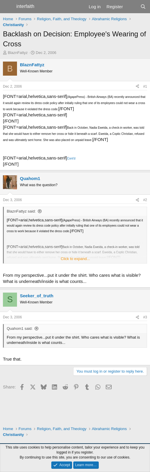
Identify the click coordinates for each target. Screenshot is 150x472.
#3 (145, 317)
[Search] (143, 6)
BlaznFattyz (18, 52)
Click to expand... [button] (75, 259)
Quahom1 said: (20, 328)
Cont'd (71, 158)
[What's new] (131, 6)
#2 (145, 200)
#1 (145, 86)
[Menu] (8, 7)
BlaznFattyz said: (21, 211)
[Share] (137, 86)
